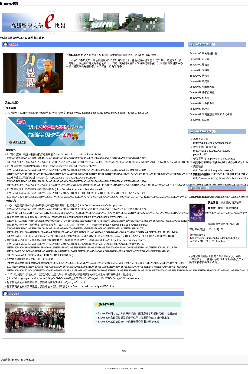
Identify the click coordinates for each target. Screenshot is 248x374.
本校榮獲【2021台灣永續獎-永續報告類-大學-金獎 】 (36, 112)
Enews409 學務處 (199, 70)
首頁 (124, 350)
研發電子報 (199, 158)
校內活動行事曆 (56, 286)
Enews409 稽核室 (199, 120)
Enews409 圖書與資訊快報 (204, 197)
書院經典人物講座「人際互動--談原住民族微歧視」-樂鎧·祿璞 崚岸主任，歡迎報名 (53, 240)
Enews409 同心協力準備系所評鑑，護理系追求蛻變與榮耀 (130, 313)
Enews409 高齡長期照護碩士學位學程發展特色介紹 (127, 317)
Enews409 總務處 (199, 75)
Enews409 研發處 (199, 59)
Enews (15, 359)
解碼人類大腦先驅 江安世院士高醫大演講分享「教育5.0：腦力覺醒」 (120, 54)
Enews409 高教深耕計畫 (203, 53)
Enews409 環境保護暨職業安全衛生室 (210, 114)
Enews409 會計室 (199, 108)
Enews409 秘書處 (199, 97)
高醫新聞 (52, 282)
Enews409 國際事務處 (202, 86)
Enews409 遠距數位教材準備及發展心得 (120, 321)
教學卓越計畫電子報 (204, 147)
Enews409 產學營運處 (202, 92)
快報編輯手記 (197, 235)
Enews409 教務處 (199, 64)
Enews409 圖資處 (199, 81)
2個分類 (5, 359)
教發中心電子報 (202, 162)
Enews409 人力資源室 (202, 103)
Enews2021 (27, 359)
